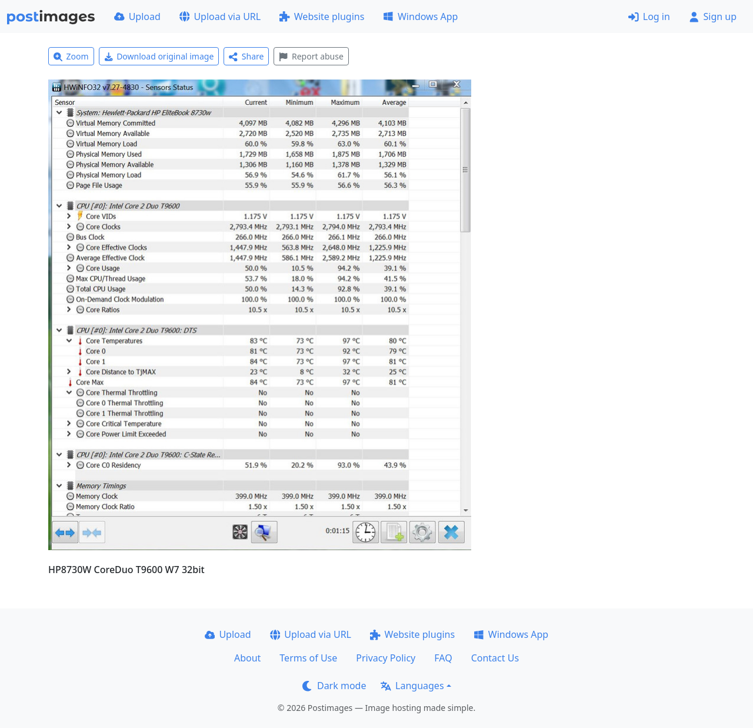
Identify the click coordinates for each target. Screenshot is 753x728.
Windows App (420, 16)
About (247, 657)
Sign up (713, 16)
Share (246, 56)
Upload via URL (220, 16)
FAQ (443, 657)
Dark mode (334, 685)
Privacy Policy (385, 657)
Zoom (71, 56)
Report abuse (311, 56)
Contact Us (495, 657)
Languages (412, 685)
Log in (649, 16)
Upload (137, 16)
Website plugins (321, 16)
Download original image (159, 56)
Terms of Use (308, 657)
